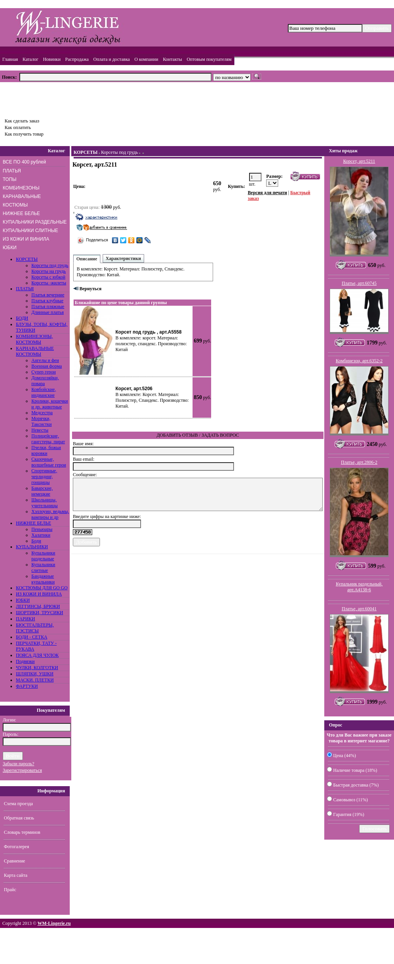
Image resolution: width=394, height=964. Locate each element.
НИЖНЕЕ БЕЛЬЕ (21, 213)
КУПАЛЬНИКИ (32, 546)
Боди (36, 541)
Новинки (51, 59)
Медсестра (42, 412)
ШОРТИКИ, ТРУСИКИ (39, 612)
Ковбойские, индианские (43, 392)
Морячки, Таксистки (41, 421)
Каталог (30, 59)
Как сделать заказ (22, 121)
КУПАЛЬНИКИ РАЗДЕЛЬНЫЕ (35, 222)
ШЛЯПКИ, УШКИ (34, 674)
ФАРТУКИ (27, 686)
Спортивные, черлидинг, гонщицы (44, 476)
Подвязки (25, 661)
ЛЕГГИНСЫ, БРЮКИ (38, 606)
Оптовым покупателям (209, 59)
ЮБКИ (10, 247)
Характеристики (123, 258)
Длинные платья (47, 312)
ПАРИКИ (25, 618)
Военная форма (46, 366)
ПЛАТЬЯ (12, 171)
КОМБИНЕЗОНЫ (21, 188)
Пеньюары (41, 529)
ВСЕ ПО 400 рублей (24, 162)
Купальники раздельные (43, 555)
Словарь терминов (22, 832)
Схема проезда (18, 803)
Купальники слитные (43, 567)
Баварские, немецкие (42, 491)
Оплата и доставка (111, 59)
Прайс (10, 889)
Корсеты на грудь (48, 271)
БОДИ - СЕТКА (31, 637)
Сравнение (14, 861)
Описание (86, 259)
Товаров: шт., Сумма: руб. (37, 98)
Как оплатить (18, 127)
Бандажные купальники (43, 579)
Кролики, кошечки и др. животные (49, 404)
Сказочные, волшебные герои (48, 462)
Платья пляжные (47, 306)
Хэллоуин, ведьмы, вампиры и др (50, 514)
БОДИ (22, 318)
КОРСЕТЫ (27, 259)
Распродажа (76, 59)
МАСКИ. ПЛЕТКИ (35, 680)
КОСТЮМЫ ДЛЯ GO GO (41, 587)
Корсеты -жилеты (48, 283)
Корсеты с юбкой (48, 277)
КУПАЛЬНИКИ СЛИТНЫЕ (30, 230)
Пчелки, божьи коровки (46, 450)
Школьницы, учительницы (44, 502)
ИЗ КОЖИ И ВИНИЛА (26, 239)
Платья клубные (47, 300)
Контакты (172, 59)
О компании (146, 59)
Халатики (40, 535)
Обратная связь (19, 818)
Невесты (39, 430)
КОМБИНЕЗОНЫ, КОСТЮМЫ (34, 339)
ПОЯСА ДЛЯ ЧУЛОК (37, 655)
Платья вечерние (47, 295)
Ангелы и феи (45, 360)
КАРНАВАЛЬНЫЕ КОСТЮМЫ (22, 201)
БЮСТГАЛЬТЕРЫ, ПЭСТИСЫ (35, 627)
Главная (10, 59)
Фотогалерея (16, 846)
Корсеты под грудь (49, 265)
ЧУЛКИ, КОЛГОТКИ (37, 667)
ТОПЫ (9, 179)
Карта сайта (16, 875)
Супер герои (43, 372)
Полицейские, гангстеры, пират (48, 438)
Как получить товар (24, 134)
